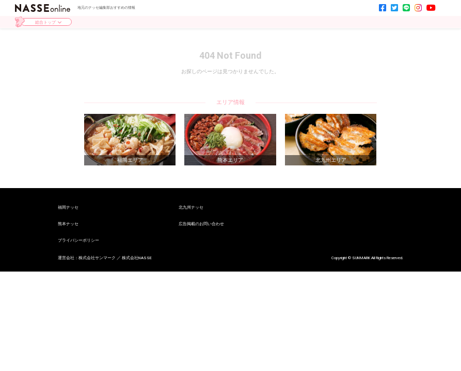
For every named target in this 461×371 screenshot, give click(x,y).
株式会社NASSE (137, 258)
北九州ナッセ (191, 208)
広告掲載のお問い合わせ (201, 224)
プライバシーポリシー (78, 241)
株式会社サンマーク (97, 258)
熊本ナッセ (68, 224)
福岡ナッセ (68, 208)
